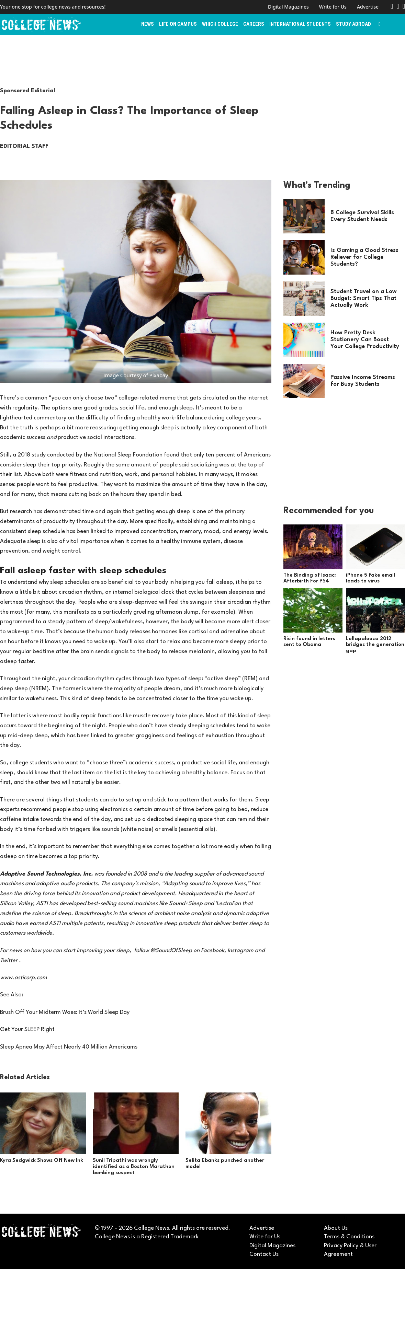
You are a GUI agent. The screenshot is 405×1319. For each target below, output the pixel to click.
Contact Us (264, 1254)
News (147, 24)
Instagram (240, 950)
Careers (253, 24)
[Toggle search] (379, 24)
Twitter (9, 960)
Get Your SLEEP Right (27, 1029)
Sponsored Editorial (27, 91)
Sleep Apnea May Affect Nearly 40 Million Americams (68, 1047)
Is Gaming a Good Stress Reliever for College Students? (364, 257)
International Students (300, 24)
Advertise (368, 6)
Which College (220, 24)
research (21, 511)
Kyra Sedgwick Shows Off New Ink (41, 1160)
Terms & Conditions (349, 1237)
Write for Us (333, 6)
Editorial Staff (24, 146)
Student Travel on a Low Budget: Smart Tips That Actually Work (363, 298)
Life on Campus (178, 24)
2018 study (32, 455)
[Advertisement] (202, 60)
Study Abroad (353, 24)
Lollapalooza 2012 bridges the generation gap (375, 644)
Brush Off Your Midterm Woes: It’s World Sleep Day (65, 1012)
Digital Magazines (288, 6)
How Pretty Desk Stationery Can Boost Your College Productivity (364, 339)
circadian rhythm (80, 592)
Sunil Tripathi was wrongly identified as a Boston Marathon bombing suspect (134, 1166)
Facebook (212, 950)
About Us (336, 1228)
